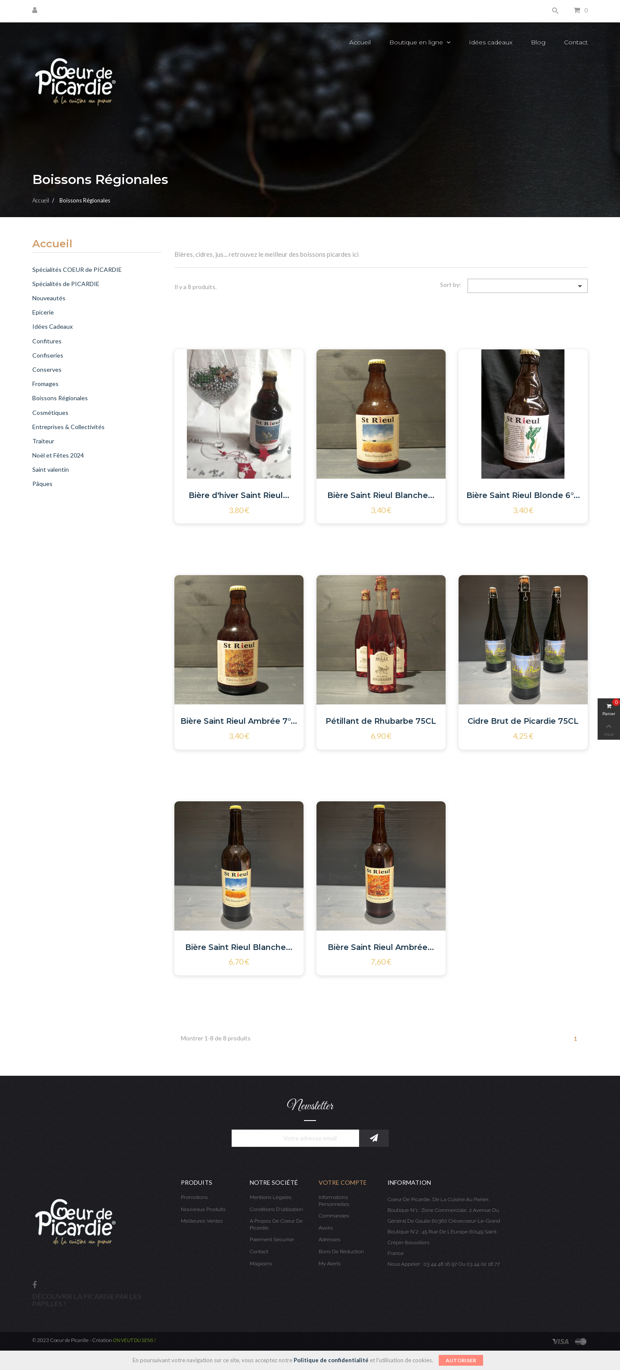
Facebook (34, 1285)
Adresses (329, 1239)
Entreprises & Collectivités (68, 426)
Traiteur (43, 441)
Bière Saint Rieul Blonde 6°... (523, 495)
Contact (259, 1252)
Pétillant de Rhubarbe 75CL (381, 721)
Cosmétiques (50, 412)
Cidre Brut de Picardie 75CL (523, 721)
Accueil (52, 244)
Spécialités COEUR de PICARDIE (77, 269)
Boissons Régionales (60, 398)
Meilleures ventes (202, 1221)
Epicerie (43, 312)
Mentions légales (270, 1197)
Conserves (47, 369)
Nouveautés (48, 298)
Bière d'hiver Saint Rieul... (239, 495)
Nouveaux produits (203, 1209)
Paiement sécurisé (272, 1239)
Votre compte (343, 1182)
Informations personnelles (334, 1200)
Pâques (42, 483)
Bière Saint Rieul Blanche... (380, 495)
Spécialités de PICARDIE (65, 283)
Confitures (47, 341)
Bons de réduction (341, 1252)
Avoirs (326, 1228)
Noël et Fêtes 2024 (58, 455)
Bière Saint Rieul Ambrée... (381, 947)
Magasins (261, 1264)
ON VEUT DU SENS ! (134, 1340)
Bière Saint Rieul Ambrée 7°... (238, 721)
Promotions (194, 1197)
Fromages (45, 383)
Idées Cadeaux (52, 326)
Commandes (334, 1216)
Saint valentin (50, 469)
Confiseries (47, 355)
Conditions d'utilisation (276, 1209)
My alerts (330, 1264)
